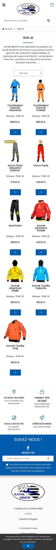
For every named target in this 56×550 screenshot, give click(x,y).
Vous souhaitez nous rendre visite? (14, 397)
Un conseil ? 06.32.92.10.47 (14, 423)
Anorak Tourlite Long (15, 347)
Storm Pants (41, 165)
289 (15, 242)
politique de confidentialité (17, 468)
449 (41, 242)
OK (28, 546)
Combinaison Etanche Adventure (15, 108)
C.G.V (29, 513)
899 (15, 122)
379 (15, 182)
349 (41, 182)
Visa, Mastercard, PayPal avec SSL (42, 399)
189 (40, 302)
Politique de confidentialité (29, 508)
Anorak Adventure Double (41, 228)
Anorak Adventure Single (15, 288)
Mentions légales (28, 519)
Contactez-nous (28, 528)
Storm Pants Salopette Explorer (15, 168)
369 (15, 302)
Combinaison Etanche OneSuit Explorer (41, 108)
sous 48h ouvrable (42, 422)
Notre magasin (28, 533)
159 (15, 362)
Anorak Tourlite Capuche (41, 287)
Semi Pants (15, 226)
